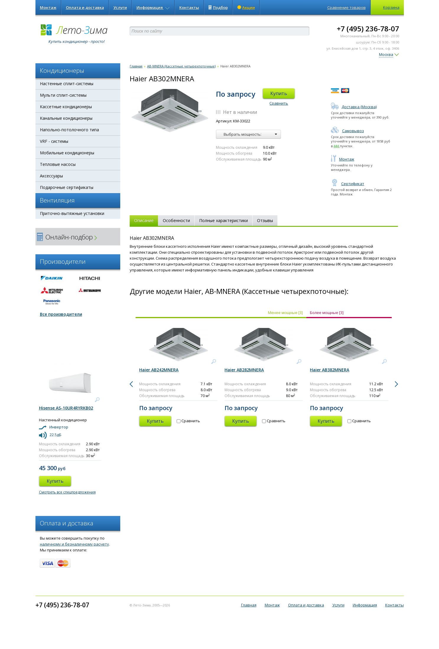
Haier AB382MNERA (329, 370)
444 (337, 146)
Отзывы (265, 220)
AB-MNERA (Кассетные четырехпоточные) (181, 66)
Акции (246, 7)
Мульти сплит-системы (63, 95)
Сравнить (278, 103)
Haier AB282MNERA (244, 370)
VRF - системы (54, 141)
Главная (136, 66)
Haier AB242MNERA (158, 370)
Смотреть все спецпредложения (67, 492)
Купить (278, 93)
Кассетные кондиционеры (66, 106)
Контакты (189, 7)
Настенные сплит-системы (66, 83)
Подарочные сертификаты (66, 187)
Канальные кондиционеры (66, 118)
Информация (153, 7)
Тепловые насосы (58, 164)
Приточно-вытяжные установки (72, 213)
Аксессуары (51, 176)
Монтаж (48, 7)
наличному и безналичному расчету (74, 544)
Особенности (176, 220)
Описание (144, 220)
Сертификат (347, 183)
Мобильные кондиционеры (67, 153)
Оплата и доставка (85, 7)
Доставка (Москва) (354, 106)
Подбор (218, 7)
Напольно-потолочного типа (69, 129)
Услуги (120, 7)
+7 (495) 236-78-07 (368, 28)
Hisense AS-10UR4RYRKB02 (66, 408)
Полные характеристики (223, 220)
